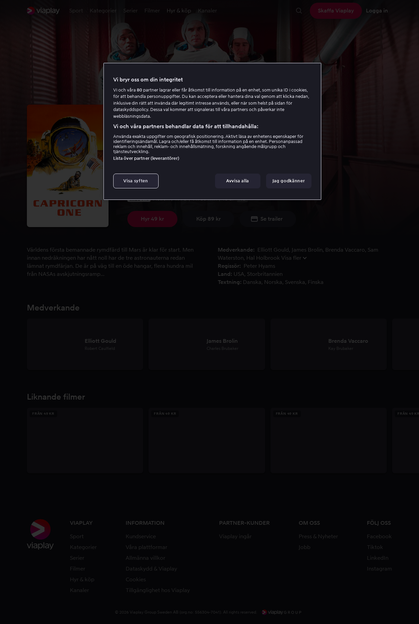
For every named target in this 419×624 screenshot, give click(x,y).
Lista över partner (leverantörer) (146, 158)
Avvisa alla (237, 180)
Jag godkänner (289, 180)
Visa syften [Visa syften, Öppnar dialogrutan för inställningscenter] (135, 180)
